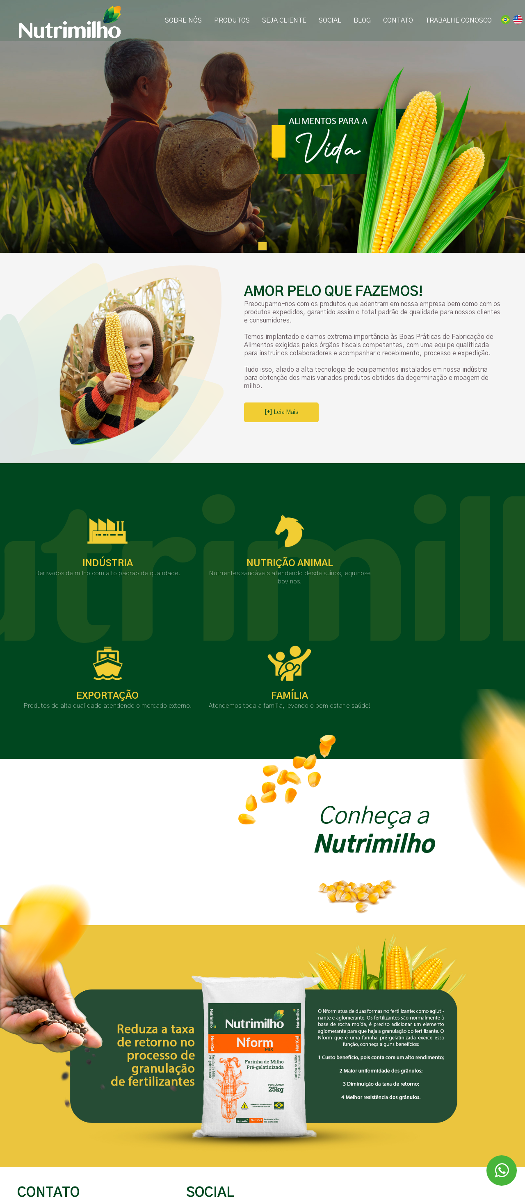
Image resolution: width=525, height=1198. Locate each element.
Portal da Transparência (220, 1178)
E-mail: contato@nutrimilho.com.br (69, 1160)
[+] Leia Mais (281, 412)
